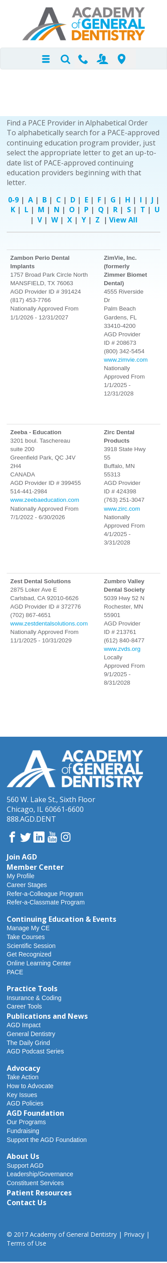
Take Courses (26, 936)
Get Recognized (29, 954)
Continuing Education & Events (61, 919)
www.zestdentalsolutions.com (49, 623)
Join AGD (22, 857)
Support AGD (25, 1165)
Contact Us (26, 1202)
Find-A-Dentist (121, 59)
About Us (23, 1156)
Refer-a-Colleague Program (45, 893)
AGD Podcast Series (35, 1051)
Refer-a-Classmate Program (46, 902)
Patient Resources (39, 1193)
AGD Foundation (35, 1113)
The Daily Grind (28, 1042)
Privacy (134, 1234)
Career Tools (24, 1006)
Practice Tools (32, 988)
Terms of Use (26, 1243)
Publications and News (47, 1016)
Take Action (23, 1077)
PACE (15, 972)
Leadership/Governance (40, 1174)
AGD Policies (25, 1103)
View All (123, 220)
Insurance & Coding (34, 997)
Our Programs (26, 1122)
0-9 (13, 200)
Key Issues (22, 1094)
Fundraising (23, 1130)
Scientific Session (31, 945)
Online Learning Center (39, 963)
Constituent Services (35, 1182)
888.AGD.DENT (31, 819)
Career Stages (27, 884)
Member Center (35, 867)
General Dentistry (31, 1033)
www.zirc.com (122, 508)
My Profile (20, 876)
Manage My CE (28, 928)
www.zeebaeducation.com (44, 499)
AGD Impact (24, 1025)
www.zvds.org (122, 649)
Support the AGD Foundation (47, 1139)
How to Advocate (30, 1085)
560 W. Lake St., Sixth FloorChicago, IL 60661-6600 (51, 804)
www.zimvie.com (126, 359)
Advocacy (23, 1068)
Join (102, 59)
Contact (83, 59)
